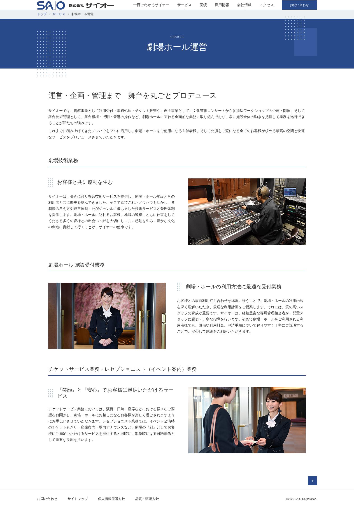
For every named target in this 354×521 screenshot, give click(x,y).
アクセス (266, 12)
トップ (42, 27)
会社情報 (244, 12)
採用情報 (222, 12)
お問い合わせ (47, 512)
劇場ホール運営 (82, 27)
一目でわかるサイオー (151, 12)
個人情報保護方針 (111, 512)
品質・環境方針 (147, 512)
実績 (203, 12)
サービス (184, 12)
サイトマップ (78, 512)
